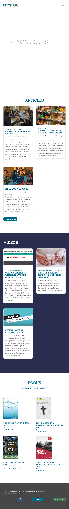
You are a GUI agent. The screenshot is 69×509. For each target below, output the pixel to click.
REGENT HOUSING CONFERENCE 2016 (14, 331)
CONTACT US (38, 499)
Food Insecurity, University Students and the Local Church (50, 130)
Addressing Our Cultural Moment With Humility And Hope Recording (15, 274)
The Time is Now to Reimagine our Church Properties (17, 131)
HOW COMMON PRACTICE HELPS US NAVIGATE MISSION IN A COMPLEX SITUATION (50, 274)
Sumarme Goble (44, 136)
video (23, 280)
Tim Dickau (10, 137)
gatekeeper (10, 280)
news (14, 139)
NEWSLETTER (59, 499)
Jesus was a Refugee (16, 189)
